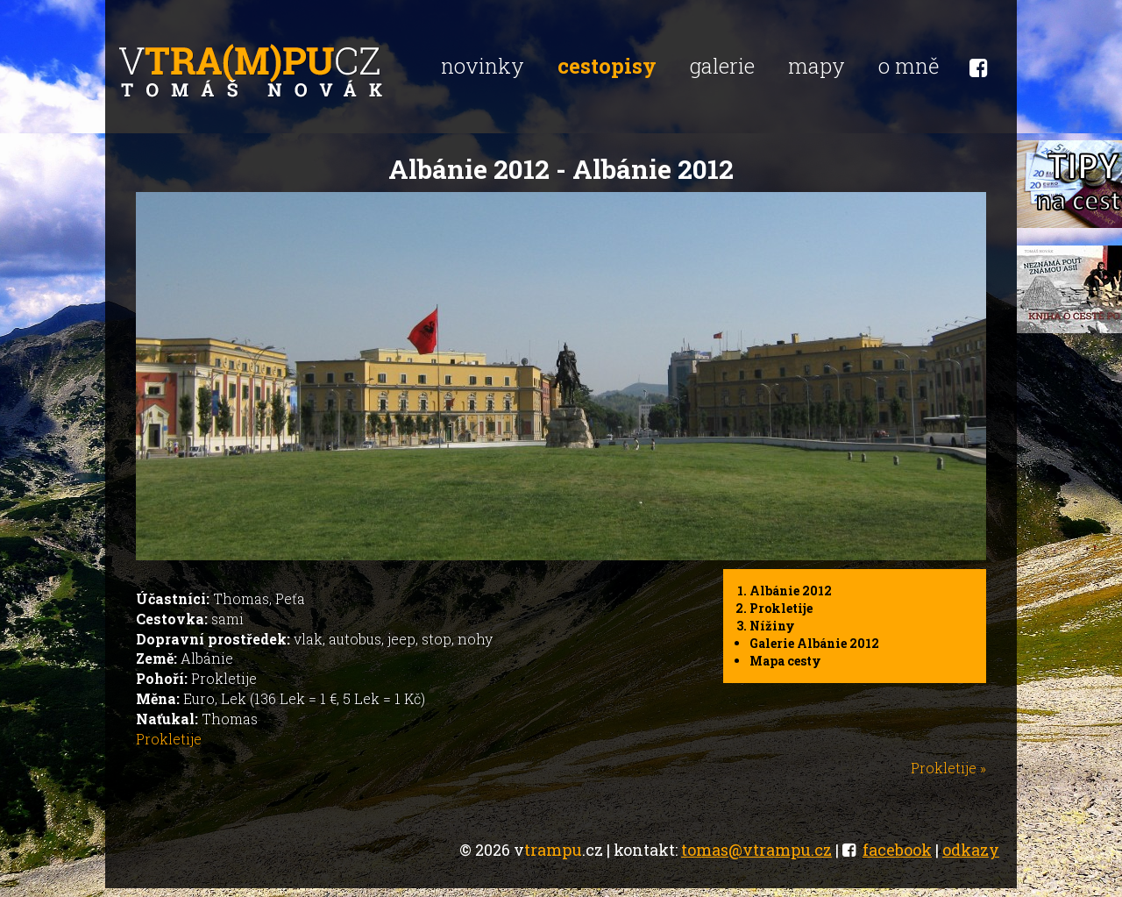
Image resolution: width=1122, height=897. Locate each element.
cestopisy (607, 66)
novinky (482, 66)
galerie (722, 66)
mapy (816, 66)
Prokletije (781, 608)
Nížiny (772, 625)
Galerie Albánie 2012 (814, 643)
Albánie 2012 (790, 590)
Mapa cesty (785, 660)
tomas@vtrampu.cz (756, 849)
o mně (909, 66)
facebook (897, 849)
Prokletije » (948, 767)
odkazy (970, 849)
